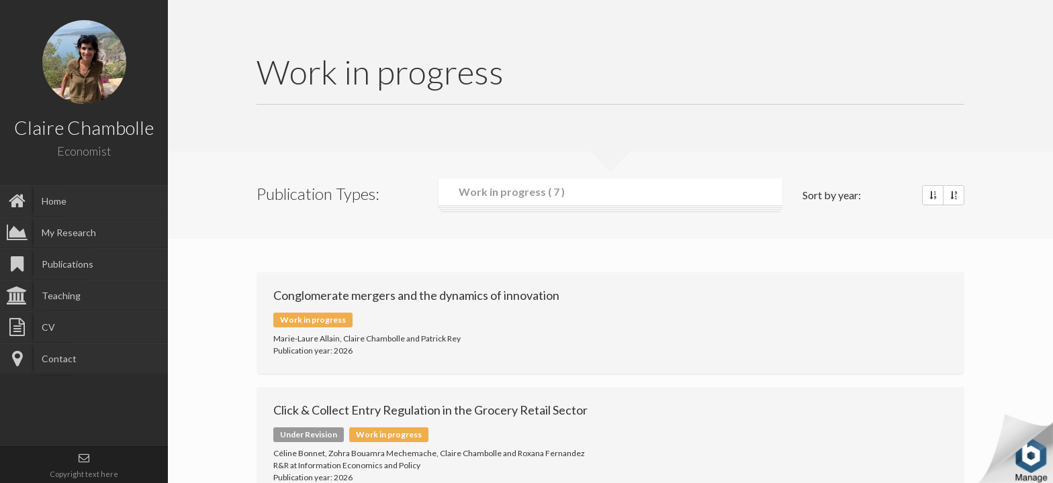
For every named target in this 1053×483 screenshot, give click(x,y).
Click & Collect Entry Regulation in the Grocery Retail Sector (430, 409)
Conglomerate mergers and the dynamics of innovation (416, 295)
